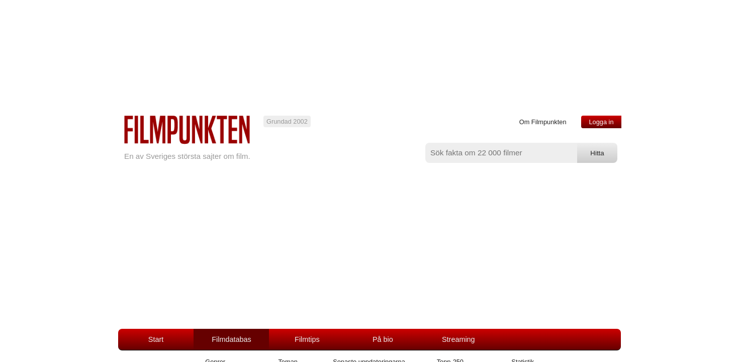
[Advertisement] (369, 253)
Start (155, 339)
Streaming (458, 339)
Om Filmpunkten (543, 122)
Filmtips (307, 339)
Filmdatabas (231, 339)
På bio (383, 339)
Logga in (601, 122)
